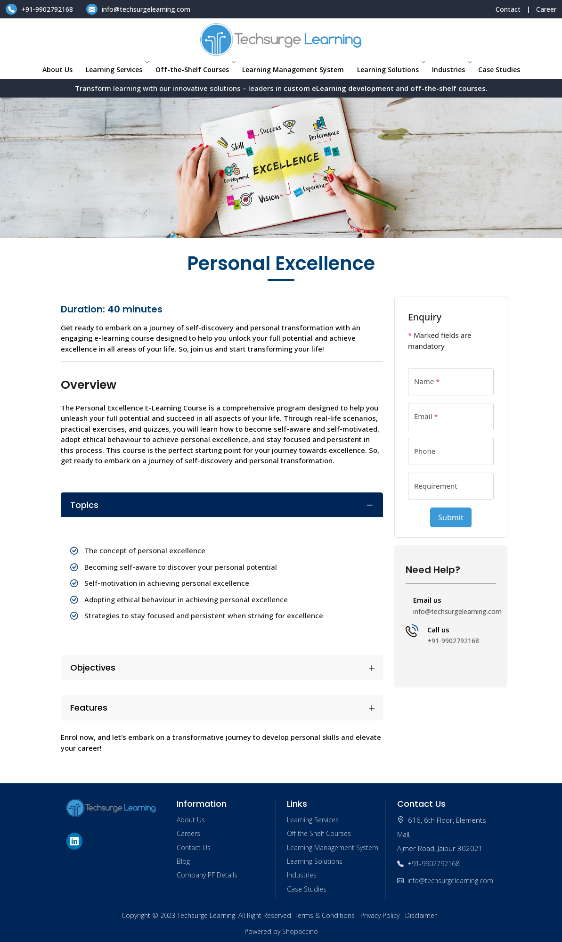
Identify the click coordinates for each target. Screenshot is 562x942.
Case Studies (499, 69)
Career (546, 9)
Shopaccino (300, 931)
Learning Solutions (390, 69)
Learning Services (117, 69)
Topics (84, 505)
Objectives (92, 667)
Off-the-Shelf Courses (195, 69)
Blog (183, 861)
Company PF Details (207, 874)
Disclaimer (421, 915)
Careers (188, 833)
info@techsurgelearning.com (138, 9)
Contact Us (194, 847)
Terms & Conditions (324, 915)
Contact (508, 9)
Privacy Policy (379, 915)
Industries (451, 69)
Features (88, 707)
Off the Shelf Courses (319, 833)
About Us (57, 69)
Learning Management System (293, 69)
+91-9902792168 (40, 9)
